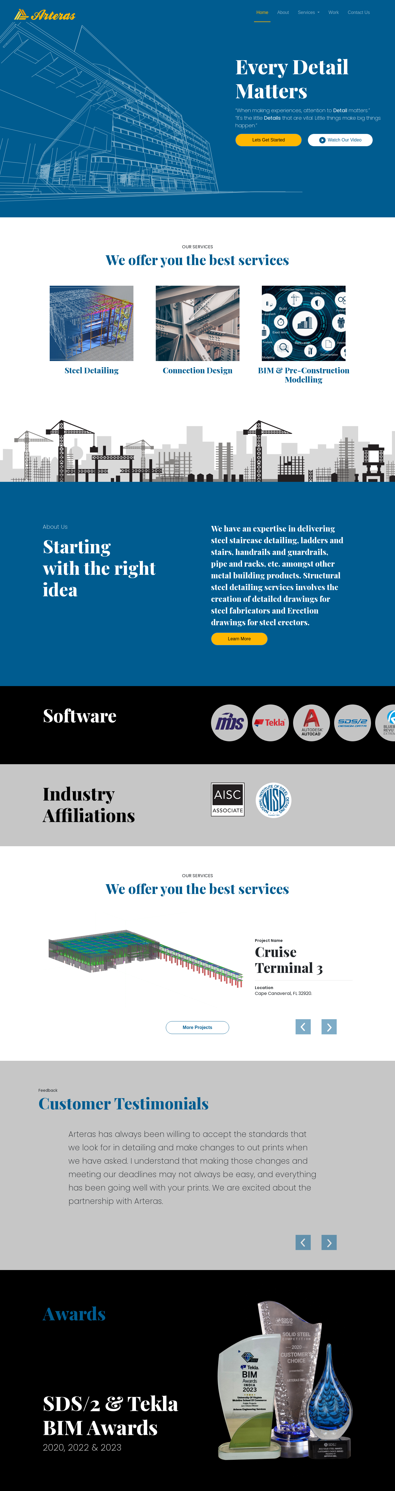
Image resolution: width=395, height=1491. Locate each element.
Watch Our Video (340, 140)
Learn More (239, 638)
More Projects (197, 1027)
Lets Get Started (268, 140)
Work (334, 12)
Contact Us (359, 12)
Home (262, 12)
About (283, 12)
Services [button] (307, 12)
